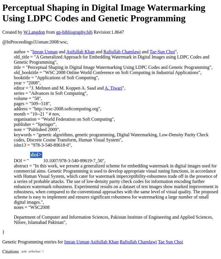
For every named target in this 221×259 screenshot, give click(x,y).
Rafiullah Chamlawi (122, 51)
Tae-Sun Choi (162, 51)
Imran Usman (45, 51)
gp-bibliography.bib (74, 32)
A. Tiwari (113, 88)
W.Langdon (34, 32)
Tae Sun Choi (170, 241)
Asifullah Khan (80, 51)
